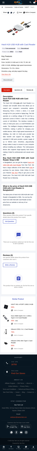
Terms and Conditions (9, 389)
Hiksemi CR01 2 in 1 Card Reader (22, 329)
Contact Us (30, 392)
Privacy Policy (24, 386)
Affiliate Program (10, 383)
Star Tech (15, 173)
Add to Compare (29, 12)
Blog (23, 392)
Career (17, 392)
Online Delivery (13, 386)
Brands (18, 395)
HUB (18, 103)
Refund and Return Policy (26, 389)
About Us (29, 383)
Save (19, 12)
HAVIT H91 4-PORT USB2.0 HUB (22, 304)
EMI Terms (20, 383)
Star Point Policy (8, 392)
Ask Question (9, 221)
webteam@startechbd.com (18, 417)
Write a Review (10, 265)
